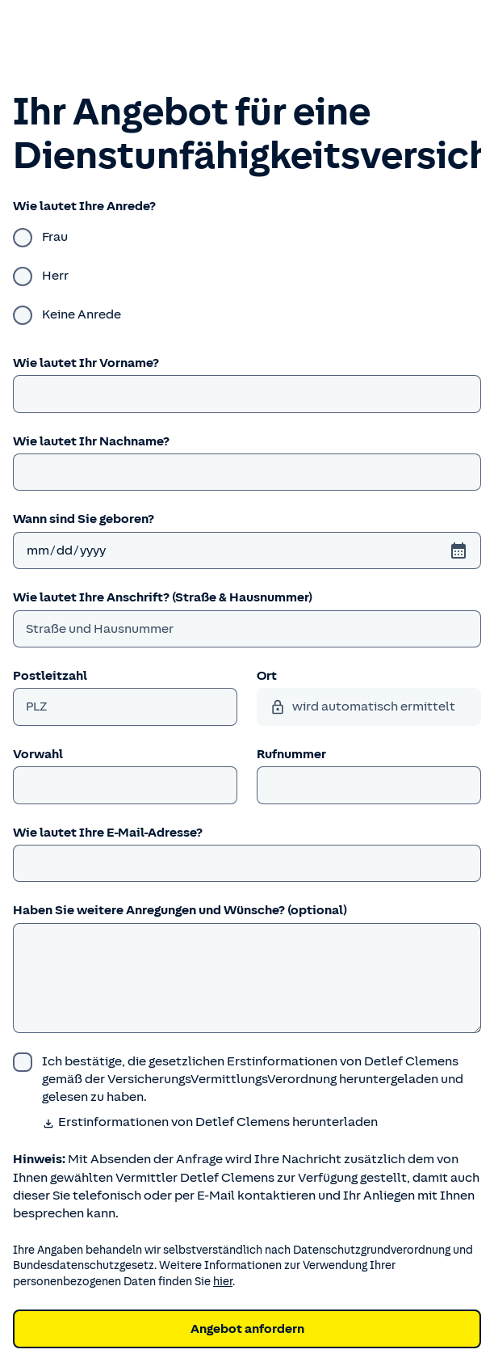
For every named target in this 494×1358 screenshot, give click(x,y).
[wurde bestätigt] (247, 1079)
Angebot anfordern (247, 1329)
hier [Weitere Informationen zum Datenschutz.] (222, 1282)
